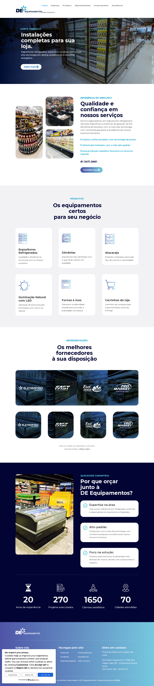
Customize (12, 675)
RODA (117, 680)
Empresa (55, 6)
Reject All (29, 675)
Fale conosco (48, 12)
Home (45, 6)
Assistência (117, 6)
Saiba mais (30, 67)
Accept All (45, 675)
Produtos (67, 6)
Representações (83, 6)
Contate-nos (90, 170)
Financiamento (101, 6)
